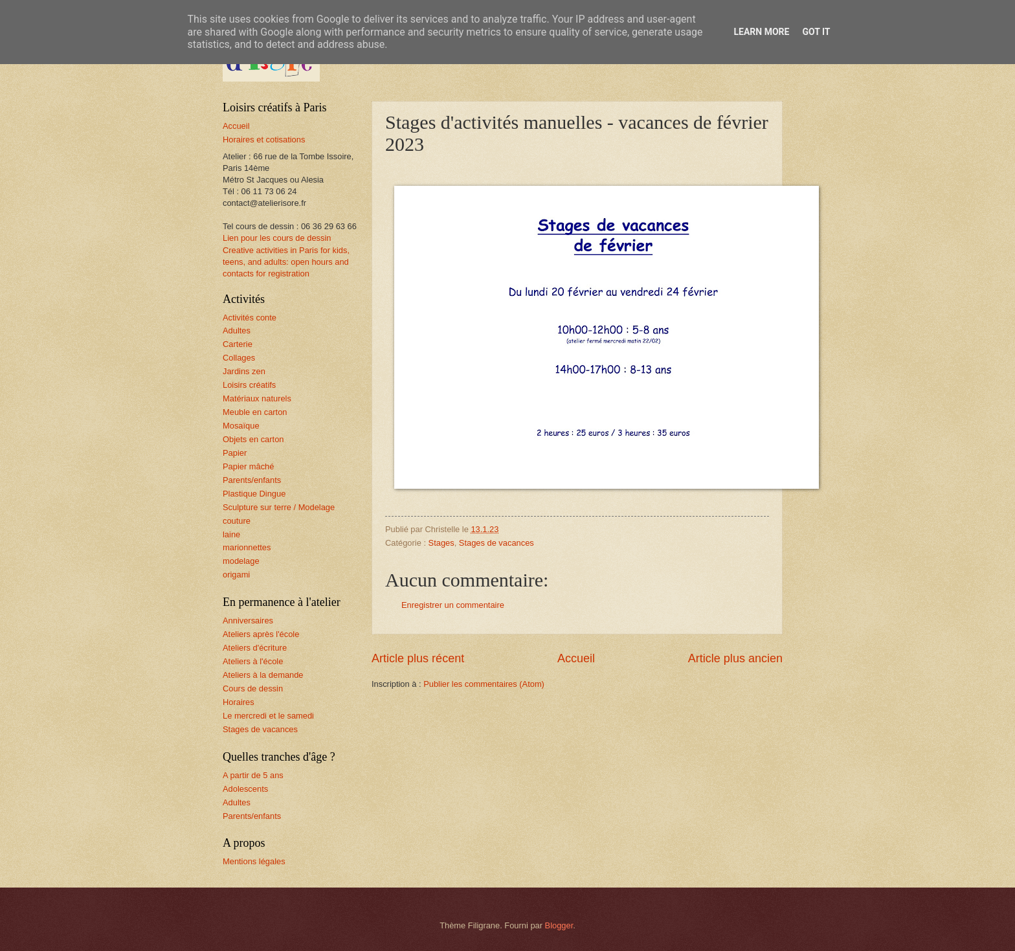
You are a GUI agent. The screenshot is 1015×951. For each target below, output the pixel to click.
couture (237, 521)
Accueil (576, 658)
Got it (816, 32)
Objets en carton (253, 439)
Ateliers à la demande (263, 675)
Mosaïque (241, 426)
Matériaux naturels (257, 398)
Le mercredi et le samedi (268, 716)
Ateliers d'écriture (255, 648)
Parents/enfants (252, 480)
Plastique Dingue (254, 493)
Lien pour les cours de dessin (277, 238)
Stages (441, 543)
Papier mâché (248, 466)
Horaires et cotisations (264, 139)
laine (231, 534)
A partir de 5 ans (253, 775)
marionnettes (247, 547)
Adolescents (245, 789)
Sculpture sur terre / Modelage (279, 507)
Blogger (559, 925)
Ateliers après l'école (261, 634)
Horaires (238, 702)
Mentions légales (254, 861)
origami (236, 574)
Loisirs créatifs (249, 385)
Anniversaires (248, 620)
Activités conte (249, 317)
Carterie (237, 344)
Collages (239, 358)
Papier (235, 453)
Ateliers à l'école (253, 661)
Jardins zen (244, 371)
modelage (241, 561)
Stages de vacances (496, 543)
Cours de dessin (253, 688)
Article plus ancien (735, 658)
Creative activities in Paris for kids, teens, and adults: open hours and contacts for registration (286, 261)
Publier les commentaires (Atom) (483, 684)
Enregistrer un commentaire (452, 605)
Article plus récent (418, 658)
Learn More (761, 32)
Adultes (237, 330)
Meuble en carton (255, 412)
